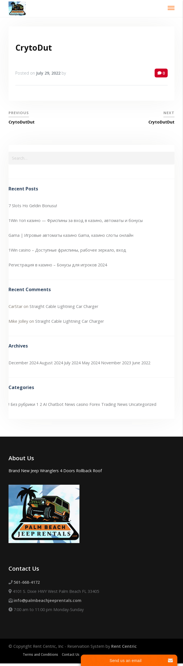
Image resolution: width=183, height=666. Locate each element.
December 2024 (23, 362)
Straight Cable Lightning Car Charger (64, 306)
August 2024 (51, 362)
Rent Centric (124, 646)
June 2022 (141, 362)
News (122, 404)
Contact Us (70, 654)
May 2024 (91, 362)
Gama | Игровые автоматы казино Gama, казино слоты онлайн (71, 235)
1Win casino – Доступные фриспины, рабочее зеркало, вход (67, 250)
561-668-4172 (27, 582)
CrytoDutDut (22, 122)
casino (82, 404)
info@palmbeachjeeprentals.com (47, 600)
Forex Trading (102, 404)
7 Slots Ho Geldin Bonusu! (33, 205)
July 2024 (72, 362)
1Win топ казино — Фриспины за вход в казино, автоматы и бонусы (76, 220)
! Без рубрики (22, 404)
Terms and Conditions (40, 654)
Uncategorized (142, 404)
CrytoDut (33, 47)
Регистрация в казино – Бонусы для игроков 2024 (58, 265)
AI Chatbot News (59, 404)
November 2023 (116, 362)
